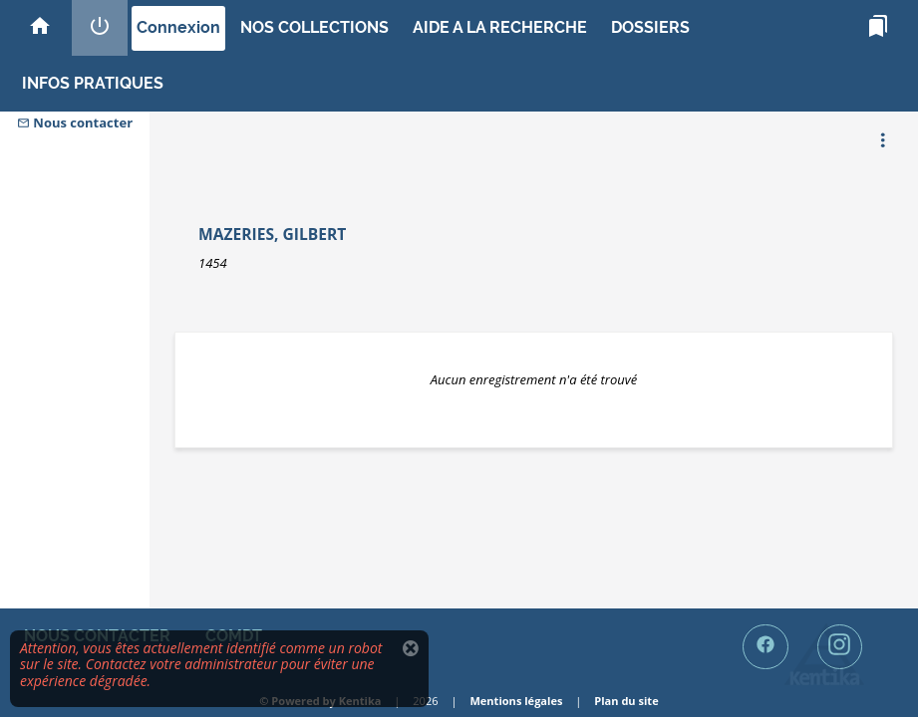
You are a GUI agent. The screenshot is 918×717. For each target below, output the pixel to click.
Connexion (178, 27)
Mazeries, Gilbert (272, 234)
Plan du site (626, 700)
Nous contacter (75, 122)
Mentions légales (515, 700)
